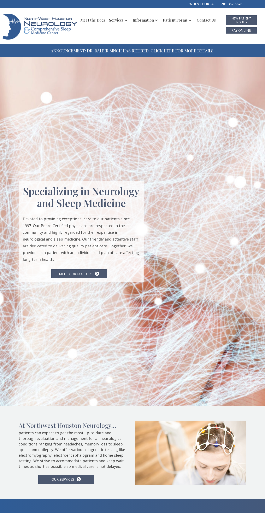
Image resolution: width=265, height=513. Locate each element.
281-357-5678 (231, 4)
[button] (126, 20)
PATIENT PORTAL (201, 4)
